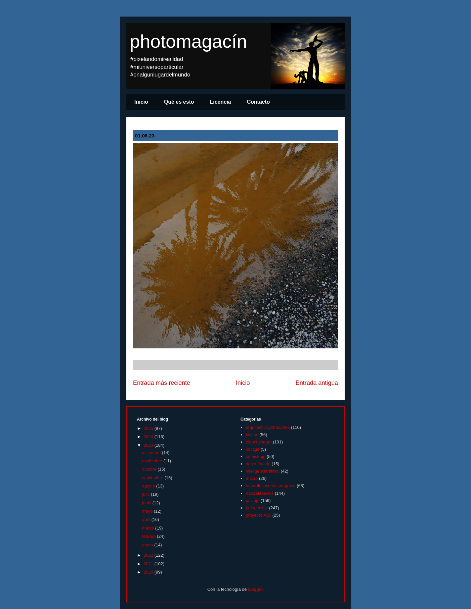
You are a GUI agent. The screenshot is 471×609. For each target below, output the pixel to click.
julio (146, 494)
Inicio (141, 102)
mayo (148, 511)
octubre (150, 469)
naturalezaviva (260, 493)
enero (148, 544)
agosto (149, 485)
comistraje (255, 456)
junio (147, 502)
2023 (149, 445)
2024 (149, 436)
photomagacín (188, 41)
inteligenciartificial (262, 471)
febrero (149, 536)
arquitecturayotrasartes (268, 427)
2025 (149, 428)
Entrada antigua (317, 383)
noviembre (152, 460)
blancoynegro (259, 441)
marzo (148, 528)
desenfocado (258, 463)
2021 (149, 563)
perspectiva (257, 507)
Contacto (258, 102)
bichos (252, 434)
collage (252, 449)
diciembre (152, 452)
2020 (149, 572)
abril (146, 519)
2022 (149, 555)
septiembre (153, 477)
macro (252, 478)
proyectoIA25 (258, 515)
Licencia (220, 102)
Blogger (255, 589)
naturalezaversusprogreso (270, 485)
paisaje (252, 500)
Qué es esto (179, 102)
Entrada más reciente (161, 383)
